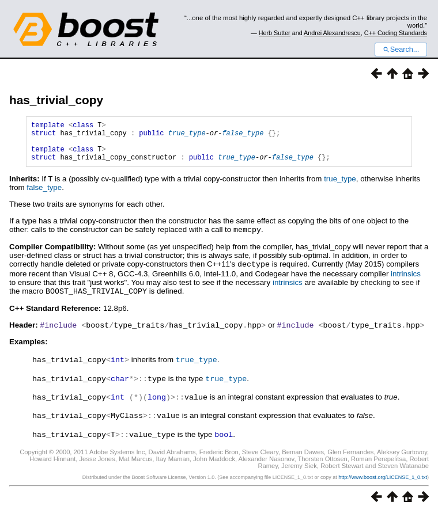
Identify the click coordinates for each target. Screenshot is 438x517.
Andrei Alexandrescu (332, 32)
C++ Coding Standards (395, 32)
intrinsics (406, 281)
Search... (401, 49)
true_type (187, 136)
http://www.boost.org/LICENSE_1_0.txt (382, 481)
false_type (242, 136)
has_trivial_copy (56, 100)
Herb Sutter (274, 32)
